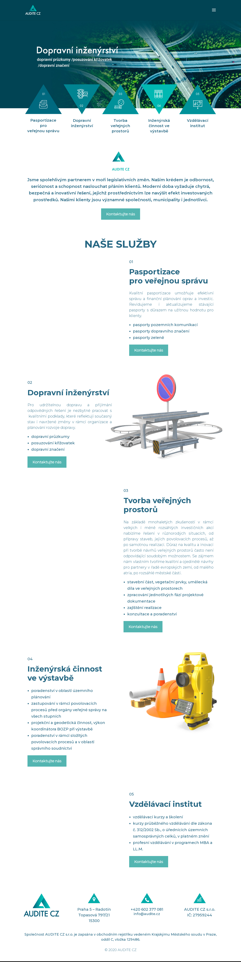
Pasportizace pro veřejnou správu (43, 125)
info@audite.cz (147, 914)
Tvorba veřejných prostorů (120, 125)
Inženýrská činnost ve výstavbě (159, 125)
